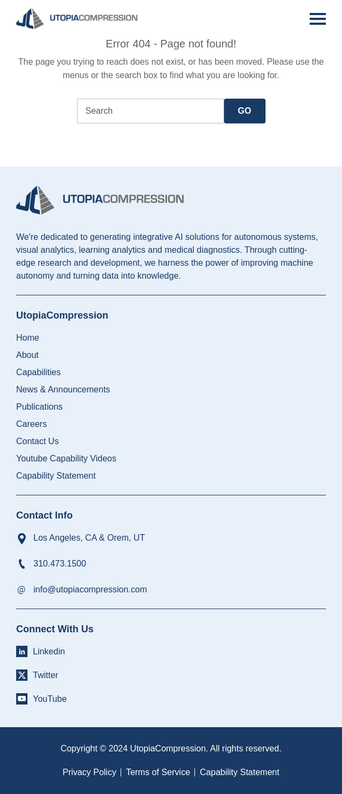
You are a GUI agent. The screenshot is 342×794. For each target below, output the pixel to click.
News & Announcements (63, 389)
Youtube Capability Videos (66, 458)
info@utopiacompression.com (90, 589)
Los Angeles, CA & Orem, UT (89, 537)
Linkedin (49, 651)
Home (27, 337)
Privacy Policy (89, 772)
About (27, 355)
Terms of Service (158, 772)
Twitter (45, 675)
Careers (31, 424)
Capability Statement (56, 475)
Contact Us (37, 441)
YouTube (50, 698)
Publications (39, 406)
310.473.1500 (59, 563)
